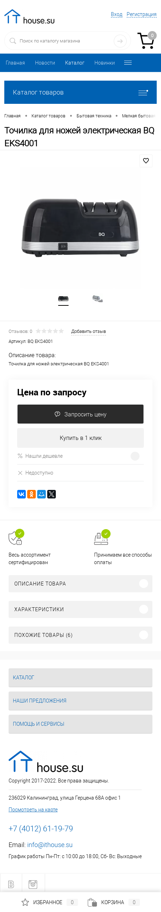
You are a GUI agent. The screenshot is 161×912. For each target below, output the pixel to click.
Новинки (104, 63)
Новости (45, 63)
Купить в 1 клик (81, 438)
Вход (116, 14)
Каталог (74, 63)
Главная (15, 63)
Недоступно (35, 473)
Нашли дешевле (40, 456)
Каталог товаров (80, 92)
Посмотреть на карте (33, 809)
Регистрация (142, 14)
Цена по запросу (52, 392)
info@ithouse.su (50, 844)
